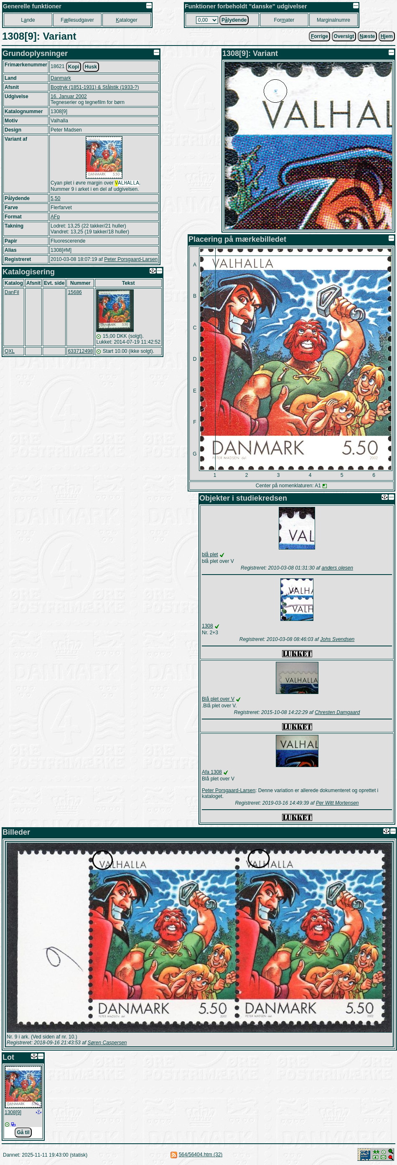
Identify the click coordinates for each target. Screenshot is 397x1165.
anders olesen (337, 568)
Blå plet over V (218, 699)
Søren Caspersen (107, 1043)
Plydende (234, 20)
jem (387, 36)
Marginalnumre (333, 20)
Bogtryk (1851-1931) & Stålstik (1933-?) (95, 87)
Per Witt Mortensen (337, 803)
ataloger (126, 20)
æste (367, 36)
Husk (91, 67)
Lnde (28, 20)
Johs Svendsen (337, 639)
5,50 (55, 199)
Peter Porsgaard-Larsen (131, 260)
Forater (284, 20)
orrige (319, 36)
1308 (207, 626)
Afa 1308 (212, 772)
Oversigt (344, 36)
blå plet (210, 554)
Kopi (73, 67)
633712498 (80, 352)
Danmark (61, 78)
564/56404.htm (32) (201, 1154)
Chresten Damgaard (337, 712)
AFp (55, 217)
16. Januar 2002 (69, 96)
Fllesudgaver (77, 20)
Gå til (23, 1132)
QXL (10, 352)
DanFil (12, 293)
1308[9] (13, 1112)
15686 (74, 293)
